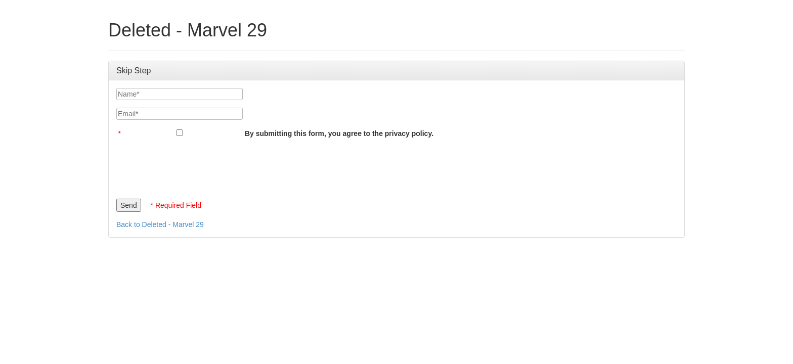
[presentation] (193, 166)
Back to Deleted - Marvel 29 (160, 224)
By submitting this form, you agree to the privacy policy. (339, 133)
